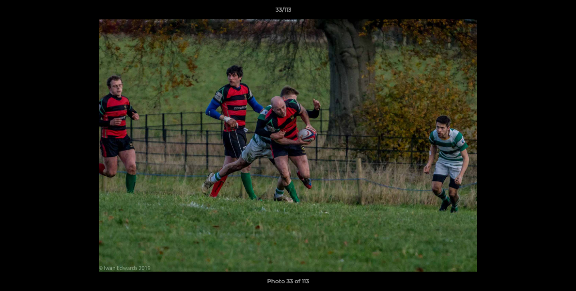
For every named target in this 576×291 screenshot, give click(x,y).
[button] (542, 11)
